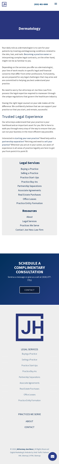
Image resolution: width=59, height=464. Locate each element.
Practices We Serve (29, 225)
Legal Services (29, 221)
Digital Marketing (16, 452)
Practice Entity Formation (29, 203)
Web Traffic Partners (41, 452)
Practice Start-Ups (29, 177)
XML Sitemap (23, 455)
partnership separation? (13, 141)
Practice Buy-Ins (29, 181)
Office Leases (29, 199)
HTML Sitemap (35, 455)
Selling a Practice (29, 173)
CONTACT (29, 290)
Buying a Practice (29, 168)
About (30, 216)
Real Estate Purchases (29, 194)
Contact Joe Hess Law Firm (29, 229)
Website (28, 452)
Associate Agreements (29, 190)
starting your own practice (26, 138)
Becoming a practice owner (36, 54)
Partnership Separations (29, 185)
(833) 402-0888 (41, 4)
